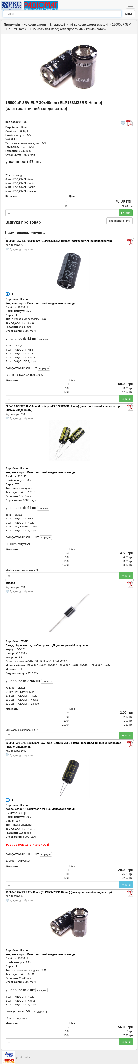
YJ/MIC (24, 641)
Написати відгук (119, 220)
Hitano (24, 127)
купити (125, 212)
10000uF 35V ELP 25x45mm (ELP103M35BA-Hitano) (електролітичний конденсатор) (59, 240)
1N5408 (10, 583)
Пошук (128, 13)
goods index (23, 1057)
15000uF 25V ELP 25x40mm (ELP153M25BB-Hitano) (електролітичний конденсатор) (59, 892)
